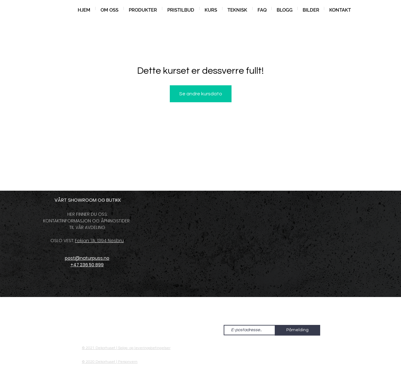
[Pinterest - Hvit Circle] (198, 330)
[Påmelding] (297, 330)
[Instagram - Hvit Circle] (185, 330)
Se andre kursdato (200, 93)
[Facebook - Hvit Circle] (172, 330)
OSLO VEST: (62, 240)
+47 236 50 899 (87, 265)
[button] (143, 8)
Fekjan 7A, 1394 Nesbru (99, 240)
